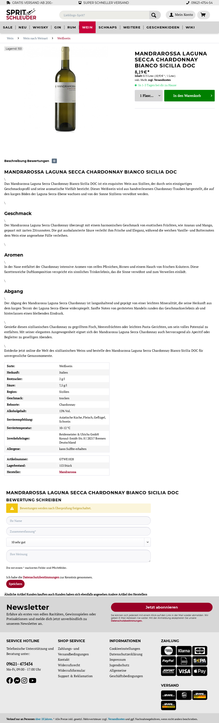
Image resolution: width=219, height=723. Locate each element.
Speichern (15, 584)
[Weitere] (132, 27)
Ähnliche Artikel (15, 594)
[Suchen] (155, 15)
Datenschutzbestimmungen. (126, 620)
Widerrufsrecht (69, 665)
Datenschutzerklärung (126, 654)
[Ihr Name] (78, 520)
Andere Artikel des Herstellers (127, 594)
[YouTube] (32, 680)
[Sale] (8, 27)
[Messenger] (17, 680)
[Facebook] (10, 680)
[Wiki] (190, 27)
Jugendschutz (119, 665)
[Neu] (23, 27)
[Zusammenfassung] (78, 531)
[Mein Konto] (180, 15)
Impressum (118, 659)
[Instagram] (25, 680)
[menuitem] (110, 17)
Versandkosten (116, 719)
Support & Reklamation (75, 676)
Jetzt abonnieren (162, 607)
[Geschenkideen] (163, 27)
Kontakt (64, 659)
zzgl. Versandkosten (159, 80)
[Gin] (57, 27)
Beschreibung (15, 161)
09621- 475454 (19, 664)
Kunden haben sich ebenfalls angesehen (81, 594)
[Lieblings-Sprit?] (110, 15)
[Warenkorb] (203, 15)
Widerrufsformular (71, 670)
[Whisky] (40, 27)
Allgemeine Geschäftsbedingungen (126, 673)
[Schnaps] (108, 27)
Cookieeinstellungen (125, 648)
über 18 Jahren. (44, 719)
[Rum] (71, 27)
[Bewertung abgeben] (78, 542)
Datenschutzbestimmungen (41, 577)
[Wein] (87, 27)
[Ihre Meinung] (78, 556)
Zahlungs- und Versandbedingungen (73, 651)
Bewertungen (42, 161)
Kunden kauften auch (41, 594)
